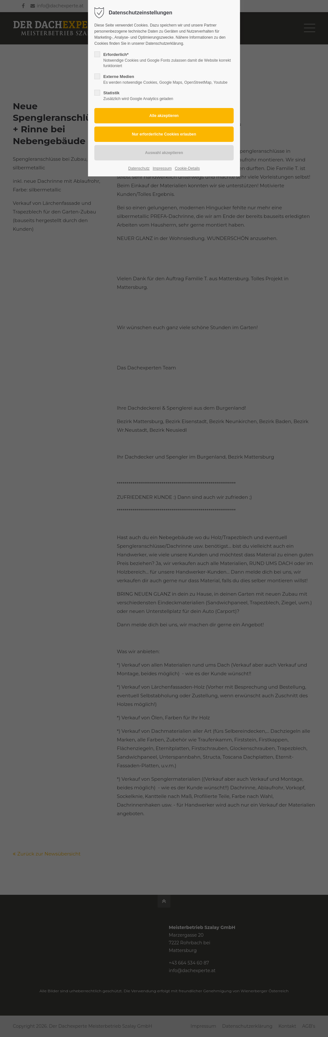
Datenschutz (139, 168)
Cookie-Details (187, 168)
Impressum (162, 168)
